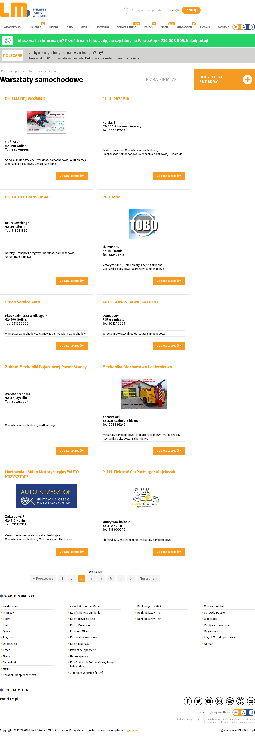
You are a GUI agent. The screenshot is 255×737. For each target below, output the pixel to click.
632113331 (18, 524)
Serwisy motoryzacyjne (20, 160)
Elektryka (108, 540)
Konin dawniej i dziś (82, 619)
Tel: (7, 150)
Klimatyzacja (47, 333)
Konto (222, 26)
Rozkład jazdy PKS (149, 612)
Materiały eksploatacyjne (44, 535)
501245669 (116, 323)
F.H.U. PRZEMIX (115, 98)
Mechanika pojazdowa (19, 164)
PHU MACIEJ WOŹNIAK (25, 98)
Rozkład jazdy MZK (149, 606)
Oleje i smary (131, 265)
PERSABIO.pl (246, 730)
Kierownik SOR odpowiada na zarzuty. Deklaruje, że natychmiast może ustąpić (86, 58)
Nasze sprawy (79, 656)
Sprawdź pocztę (214, 612)
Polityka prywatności (217, 625)
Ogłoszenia (125, 26)
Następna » (148, 578)
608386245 (117, 424)
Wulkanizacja (78, 160)
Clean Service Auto (22, 302)
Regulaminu (131, 730)
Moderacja (210, 619)
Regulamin (211, 631)
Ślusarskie (175, 154)
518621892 (19, 230)
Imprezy (35, 26)
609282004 (20, 402)
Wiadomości (12, 26)
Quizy (85, 26)
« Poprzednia (43, 578)
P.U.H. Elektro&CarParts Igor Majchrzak (138, 471)
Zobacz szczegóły (72, 176)
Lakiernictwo (140, 438)
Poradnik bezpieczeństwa (19, 675)
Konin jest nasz (79, 644)
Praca (148, 26)
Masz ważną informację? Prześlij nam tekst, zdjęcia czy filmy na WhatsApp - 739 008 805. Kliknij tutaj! (113, 40)
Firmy (164, 26)
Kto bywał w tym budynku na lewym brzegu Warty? (65, 53)
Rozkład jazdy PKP (149, 619)
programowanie (227, 730)
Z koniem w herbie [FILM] (86, 673)
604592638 (116, 130)
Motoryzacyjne (111, 265)
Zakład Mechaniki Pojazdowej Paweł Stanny (46, 366)
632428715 (116, 255)
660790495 (20, 150)
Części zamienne (45, 164)
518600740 (116, 529)
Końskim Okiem (80, 631)
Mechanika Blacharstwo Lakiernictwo (137, 366)
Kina (70, 26)
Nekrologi (184, 26)
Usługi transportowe (18, 257)
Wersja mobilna (214, 606)
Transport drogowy (28, 253)
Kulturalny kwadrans (83, 637)
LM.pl (3, 71)
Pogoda (103, 26)
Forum (205, 26)
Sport (53, 26)
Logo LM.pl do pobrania (219, 637)
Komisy (10, 253)
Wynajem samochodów (71, 333)
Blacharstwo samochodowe (120, 154)
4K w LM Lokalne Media (85, 606)
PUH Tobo (111, 197)
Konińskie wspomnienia (85, 612)
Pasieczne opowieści (83, 650)
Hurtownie (65, 539)
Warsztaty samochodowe (43, 71)
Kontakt (209, 644)
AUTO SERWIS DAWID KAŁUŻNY (130, 302)
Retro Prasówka (80, 625)
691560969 (19, 323)
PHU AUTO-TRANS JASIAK (28, 197)
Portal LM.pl (9, 699)
